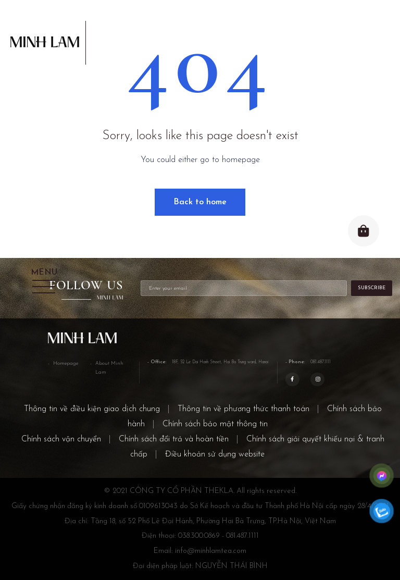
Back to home (200, 202)
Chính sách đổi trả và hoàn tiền (174, 439)
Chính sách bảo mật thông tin (215, 424)
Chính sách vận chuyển (61, 439)
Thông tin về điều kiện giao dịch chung (92, 409)
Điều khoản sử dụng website (215, 454)
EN (50, 545)
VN (35, 545)
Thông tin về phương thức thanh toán (243, 409)
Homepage (65, 363)
